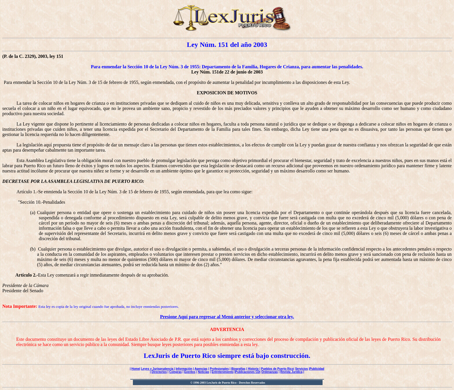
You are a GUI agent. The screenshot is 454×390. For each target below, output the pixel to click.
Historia (253, 368)
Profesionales (219, 368)
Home (135, 368)
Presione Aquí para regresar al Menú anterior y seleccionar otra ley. (227, 316)
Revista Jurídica (291, 372)
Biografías (238, 368)
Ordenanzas (269, 372)
